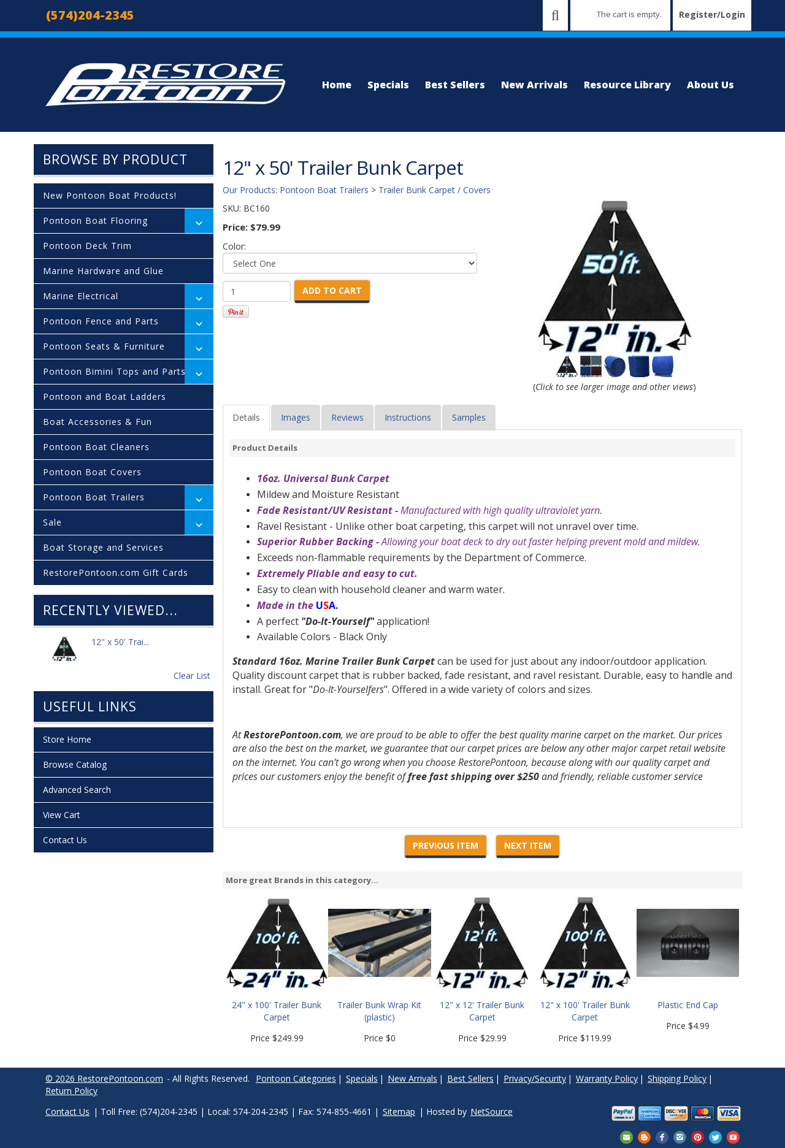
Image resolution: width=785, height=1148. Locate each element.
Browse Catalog (75, 764)
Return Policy (71, 1090)
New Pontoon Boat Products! (110, 195)
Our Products (249, 190)
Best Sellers (455, 84)
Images (295, 417)
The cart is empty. (629, 14)
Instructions (408, 417)
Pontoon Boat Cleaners (96, 447)
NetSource (491, 1111)
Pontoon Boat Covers (92, 472)
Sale (52, 522)
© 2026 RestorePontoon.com (104, 1078)
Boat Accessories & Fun (97, 421)
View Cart (61, 815)
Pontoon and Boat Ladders (104, 396)
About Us (710, 84)
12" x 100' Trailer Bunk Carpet (585, 1011)
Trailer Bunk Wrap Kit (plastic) (379, 1011)
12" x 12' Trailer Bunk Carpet (482, 1011)
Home (336, 84)
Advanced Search (77, 789)
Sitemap (399, 1111)
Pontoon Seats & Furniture (104, 346)
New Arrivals (534, 84)
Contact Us (65, 840)
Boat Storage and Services (103, 547)
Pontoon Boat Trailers (94, 497)
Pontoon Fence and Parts (101, 321)
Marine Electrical (80, 296)
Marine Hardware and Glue (103, 271)
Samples (469, 417)
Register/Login (712, 14)
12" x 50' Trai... (120, 648)
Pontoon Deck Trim (87, 245)
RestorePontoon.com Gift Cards (115, 572)
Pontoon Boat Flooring (95, 220)
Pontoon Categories (296, 1078)
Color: (234, 246)
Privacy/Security (535, 1078)
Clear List (192, 675)
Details (246, 417)
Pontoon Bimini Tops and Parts (114, 371)
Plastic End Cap (687, 1005)
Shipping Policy (677, 1078)
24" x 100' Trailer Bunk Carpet (276, 1011)
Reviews (347, 417)
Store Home (67, 739)
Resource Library (627, 84)
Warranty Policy (607, 1078)
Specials (388, 84)
